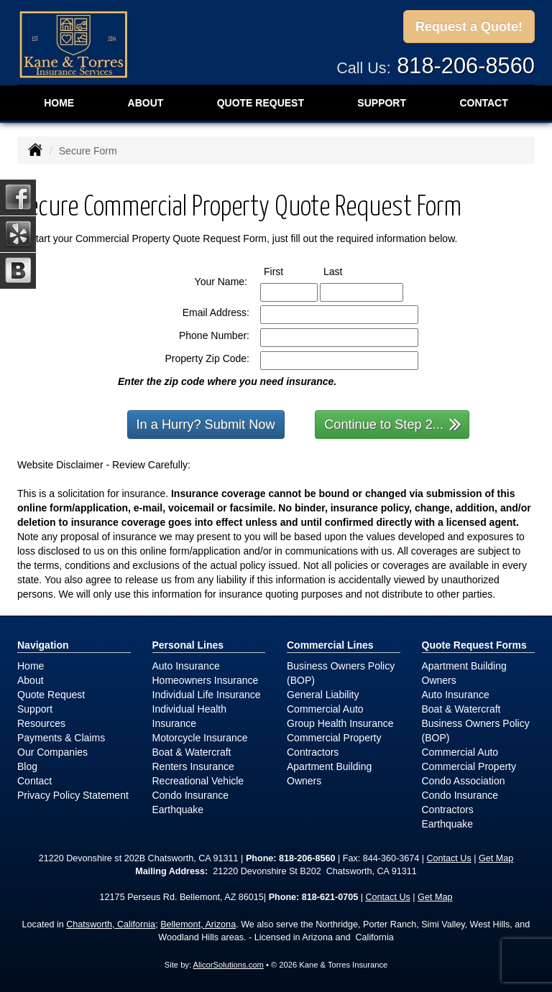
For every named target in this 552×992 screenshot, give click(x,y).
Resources (41, 723)
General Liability (323, 694)
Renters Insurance (193, 766)
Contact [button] (483, 102)
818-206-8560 (466, 65)
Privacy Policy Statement (73, 795)
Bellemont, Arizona (198, 924)
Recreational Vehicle (198, 781)
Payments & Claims (61, 737)
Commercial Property (334, 737)
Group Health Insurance (340, 723)
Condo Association (463, 781)
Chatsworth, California (110, 924)
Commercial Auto (325, 709)
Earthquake (178, 809)
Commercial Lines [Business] (330, 645)
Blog (27, 766)
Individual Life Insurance (206, 694)
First (287, 270)
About (146, 102)
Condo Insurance (190, 795)
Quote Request (51, 694)
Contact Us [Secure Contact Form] (448, 858)
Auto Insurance (186, 666)
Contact (34, 781)
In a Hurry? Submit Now (206, 424)
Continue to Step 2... (392, 423)
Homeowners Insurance (205, 680)
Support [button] (381, 102)
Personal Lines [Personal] (188, 645)
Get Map (496, 858)
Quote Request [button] (260, 102)
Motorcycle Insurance (200, 737)
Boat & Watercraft (191, 752)
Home (59, 102)
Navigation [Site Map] (43, 645)
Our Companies (52, 752)
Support (34, 709)
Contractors (313, 752)
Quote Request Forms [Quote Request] (474, 645)
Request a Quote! (469, 26)
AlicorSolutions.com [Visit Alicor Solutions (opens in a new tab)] (228, 964)
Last (346, 270)
